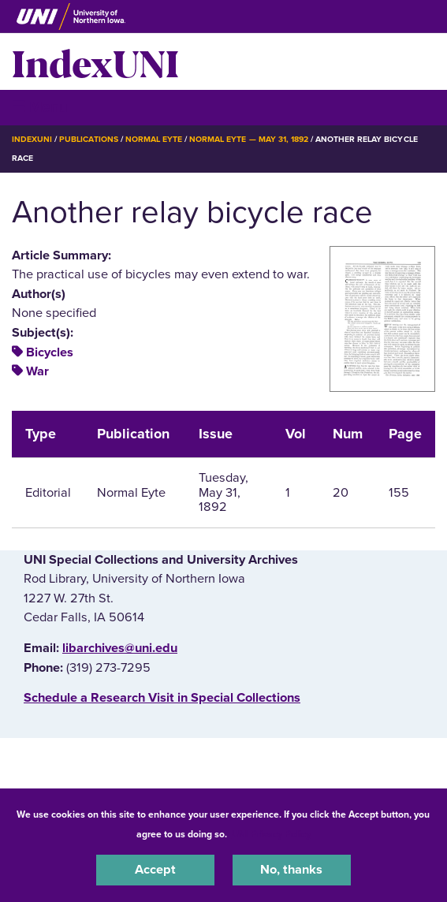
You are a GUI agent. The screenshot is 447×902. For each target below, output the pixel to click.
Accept (155, 870)
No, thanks (291, 870)
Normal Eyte (153, 139)
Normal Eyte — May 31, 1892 (248, 139)
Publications (88, 139)
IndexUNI (95, 61)
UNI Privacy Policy (271, 834)
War (37, 371)
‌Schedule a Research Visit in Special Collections (162, 698)
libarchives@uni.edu (119, 648)
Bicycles (49, 352)
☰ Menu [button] (40, 107)
